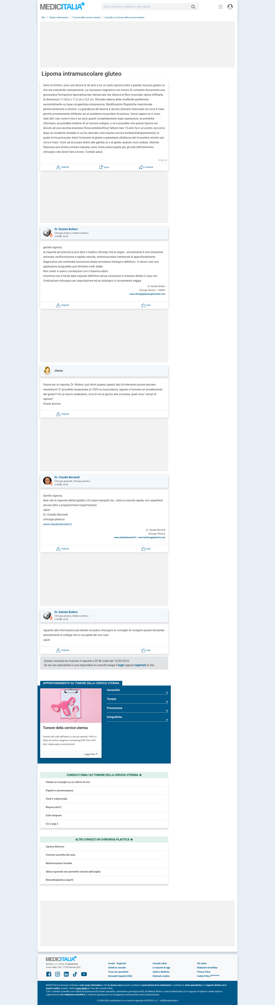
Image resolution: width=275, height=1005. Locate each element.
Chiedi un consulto (117, 967)
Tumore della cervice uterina (65, 728)
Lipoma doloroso (55, 846)
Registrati (121, 963)
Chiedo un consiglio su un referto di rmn (68, 782)
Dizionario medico (161, 976)
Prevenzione (137, 709)
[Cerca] (194, 6)
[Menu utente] (230, 6)
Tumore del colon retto (215, 360)
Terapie (137, 700)
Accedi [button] (111, 963)
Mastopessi (209, 394)
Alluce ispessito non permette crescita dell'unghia (73, 871)
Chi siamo (202, 963)
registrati (140, 665)
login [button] (121, 665)
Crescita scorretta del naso (60, 854)
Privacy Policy (203, 972)
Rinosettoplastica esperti (59, 879)
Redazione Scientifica (207, 967)
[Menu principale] (220, 6)
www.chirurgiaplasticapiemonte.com (147, 294)
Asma (205, 343)
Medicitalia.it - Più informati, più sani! (62, 7)
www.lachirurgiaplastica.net (151, 537)
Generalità (137, 691)
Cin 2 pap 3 (52, 823)
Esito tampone (54, 815)
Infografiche (137, 718)
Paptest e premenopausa (59, 790)
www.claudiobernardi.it (57, 524)
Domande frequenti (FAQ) (120, 976)
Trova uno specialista (118, 972)
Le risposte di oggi (161, 967)
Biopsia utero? (54, 807)
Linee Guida (81, 988)
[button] (62, 167)
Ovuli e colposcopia (56, 798)
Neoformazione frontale (59, 863)
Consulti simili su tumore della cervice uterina (104, 775)
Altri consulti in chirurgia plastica (104, 839)
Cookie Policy (203, 976)
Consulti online (160, 963)
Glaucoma (208, 377)
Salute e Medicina (161, 972)
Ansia (205, 325)
